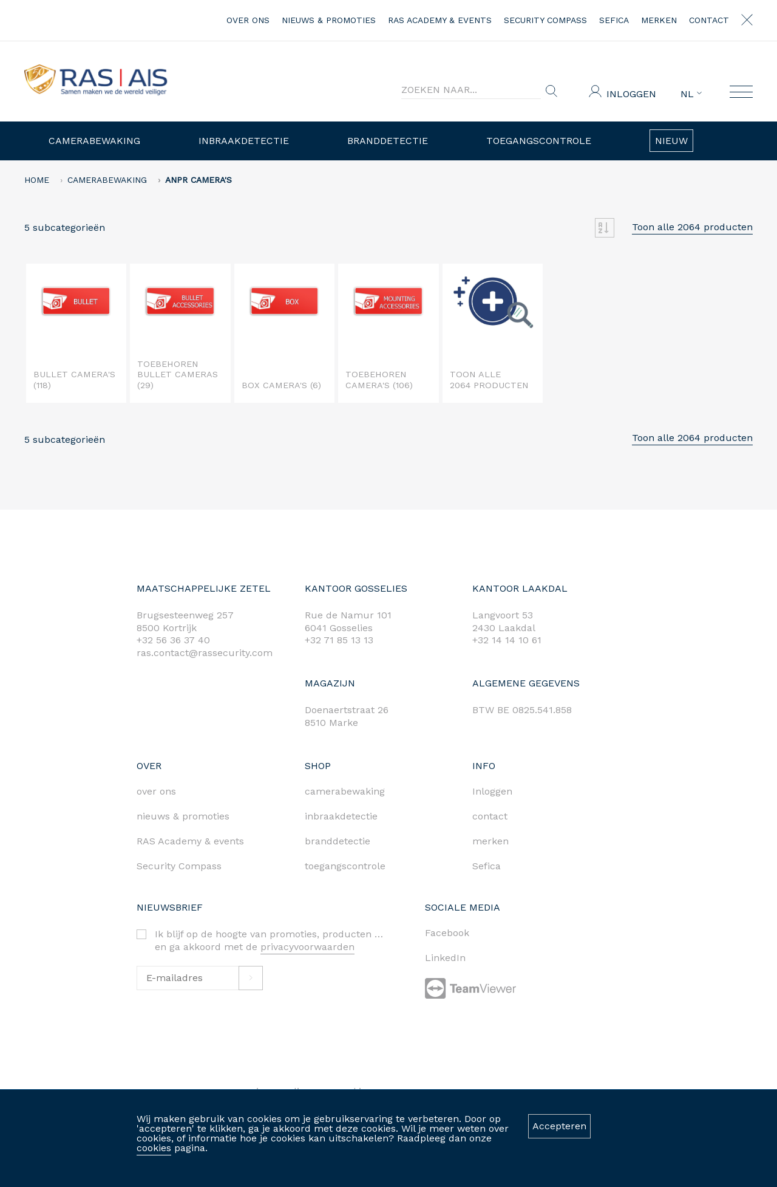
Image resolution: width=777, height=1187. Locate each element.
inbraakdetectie (341, 816)
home (36, 180)
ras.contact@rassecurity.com (205, 652)
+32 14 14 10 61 (506, 640)
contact (709, 20)
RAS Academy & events (440, 20)
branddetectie (337, 841)
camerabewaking (345, 791)
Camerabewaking (94, 140)
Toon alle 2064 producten (692, 227)
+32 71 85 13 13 (339, 640)
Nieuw (671, 140)
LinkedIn (445, 957)
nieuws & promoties (329, 20)
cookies (154, 1148)
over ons (248, 20)
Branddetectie (387, 140)
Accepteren (559, 1126)
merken (659, 20)
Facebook (447, 933)
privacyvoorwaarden (307, 947)
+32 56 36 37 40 (173, 640)
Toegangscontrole (538, 140)
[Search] (471, 90)
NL (691, 94)
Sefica (614, 20)
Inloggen (631, 94)
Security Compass (545, 20)
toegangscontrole (345, 866)
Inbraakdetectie (243, 140)
